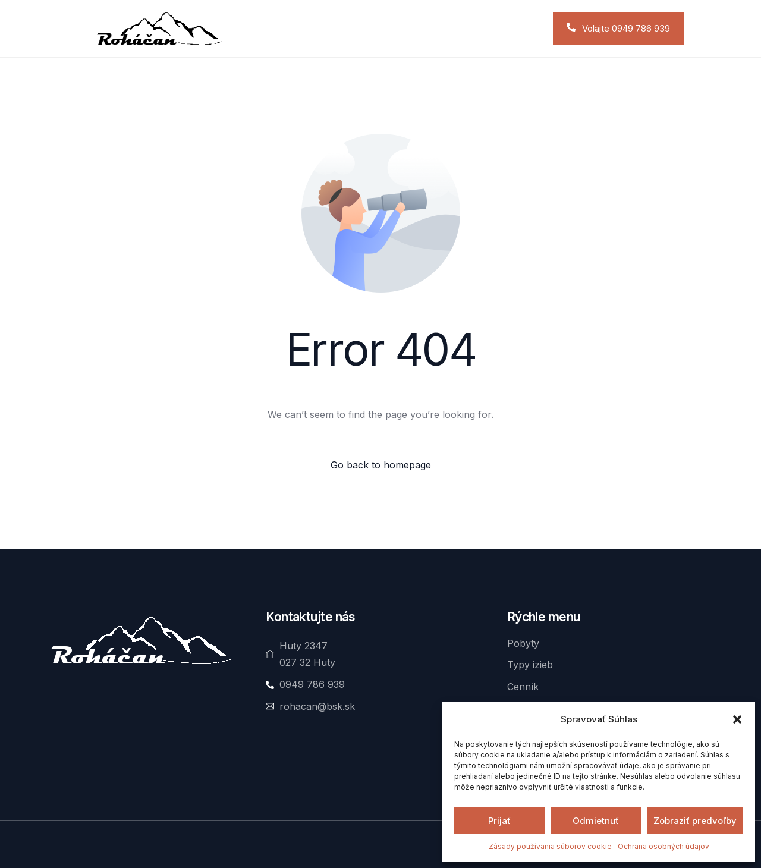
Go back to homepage (381, 465)
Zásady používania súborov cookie (550, 846)
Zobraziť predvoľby (695, 820)
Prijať (499, 820)
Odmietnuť (596, 820)
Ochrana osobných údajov (663, 846)
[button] (737, 719)
